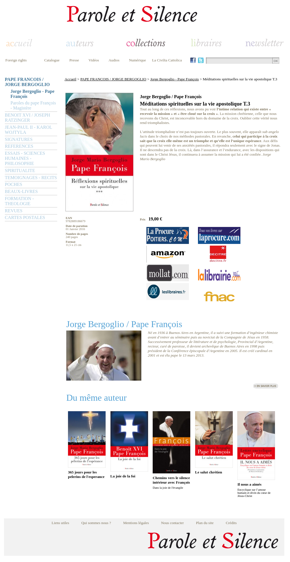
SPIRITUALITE (20, 170)
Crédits (231, 523)
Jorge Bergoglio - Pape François (32, 94)
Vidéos (94, 60)
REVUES (13, 210)
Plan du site (205, 523)
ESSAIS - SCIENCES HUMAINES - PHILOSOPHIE (25, 158)
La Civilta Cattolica (167, 60)
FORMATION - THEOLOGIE (19, 201)
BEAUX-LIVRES (21, 191)
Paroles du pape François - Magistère (33, 105)
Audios (114, 60)
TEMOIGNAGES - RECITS (31, 177)
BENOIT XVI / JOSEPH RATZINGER (27, 118)
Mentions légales (136, 523)
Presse (74, 60)
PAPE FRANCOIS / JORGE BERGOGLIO (27, 82)
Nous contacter (172, 523)
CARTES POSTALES (25, 217)
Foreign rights (16, 60)
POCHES (13, 184)
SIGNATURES (19, 139)
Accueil (70, 79)
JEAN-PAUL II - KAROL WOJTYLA (28, 130)
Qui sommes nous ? (96, 523)
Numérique (137, 60)
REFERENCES (19, 146)
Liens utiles (60, 523)
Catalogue (51, 60)
